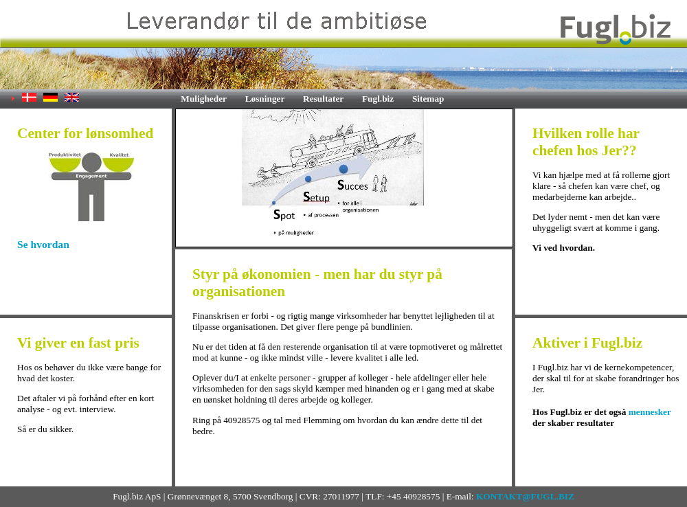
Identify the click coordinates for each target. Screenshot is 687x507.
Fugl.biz (378, 98)
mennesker (650, 412)
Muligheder (204, 98)
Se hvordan (43, 244)
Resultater (323, 98)
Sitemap (428, 98)
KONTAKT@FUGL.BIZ (525, 496)
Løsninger (265, 98)
